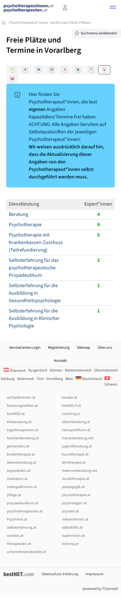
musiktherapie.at (75, 478)
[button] (113, 8)
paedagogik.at (73, 487)
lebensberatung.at (21, 462)
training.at (70, 543)
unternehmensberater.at (26, 552)
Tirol (40, 378)
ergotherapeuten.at (22, 430)
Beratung (18, 214)
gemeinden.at (18, 446)
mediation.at (17, 478)
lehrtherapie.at (74, 462)
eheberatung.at (19, 422)
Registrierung (58, 347)
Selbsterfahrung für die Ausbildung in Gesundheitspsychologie (35, 293)
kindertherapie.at (21, 454)
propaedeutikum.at (22, 503)
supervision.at (73, 535)
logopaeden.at (18, 470)
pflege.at (14, 495)
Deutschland (89, 378)
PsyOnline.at (17, 519)
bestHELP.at (71, 405)
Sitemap (83, 347)
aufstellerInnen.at (21, 397)
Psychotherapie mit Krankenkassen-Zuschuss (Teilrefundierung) (36, 242)
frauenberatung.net (77, 438)
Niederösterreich (78, 370)
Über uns (105, 347)
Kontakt (60, 360)
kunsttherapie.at (75, 454)
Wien (69, 378)
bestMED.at (16, 413)
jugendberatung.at (77, 446)
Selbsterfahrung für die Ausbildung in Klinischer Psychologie (34, 318)
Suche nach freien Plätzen (70, 22)
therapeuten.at (19, 543)
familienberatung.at (23, 438)
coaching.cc (71, 413)
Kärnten (56, 370)
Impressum (94, 574)
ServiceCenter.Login (25, 347)
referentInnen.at (75, 519)
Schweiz (110, 381)
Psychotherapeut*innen (29, 22)
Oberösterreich (106, 370)
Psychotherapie (25, 224)
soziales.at (15, 535)
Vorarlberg (54, 378)
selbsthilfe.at (72, 527)
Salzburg (7, 378)
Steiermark (25, 378)
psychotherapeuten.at (25, 511)
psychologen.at (74, 503)
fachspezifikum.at (76, 430)
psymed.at (70, 511)
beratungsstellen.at (22, 405)
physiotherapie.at (76, 495)
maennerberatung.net (79, 470)
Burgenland (37, 370)
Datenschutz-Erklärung (60, 574)
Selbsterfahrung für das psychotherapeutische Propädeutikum (34, 268)
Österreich (14, 370)
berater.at (69, 397)
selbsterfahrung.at (21, 527)
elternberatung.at (76, 422)
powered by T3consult (100, 588)
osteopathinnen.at (22, 487)
